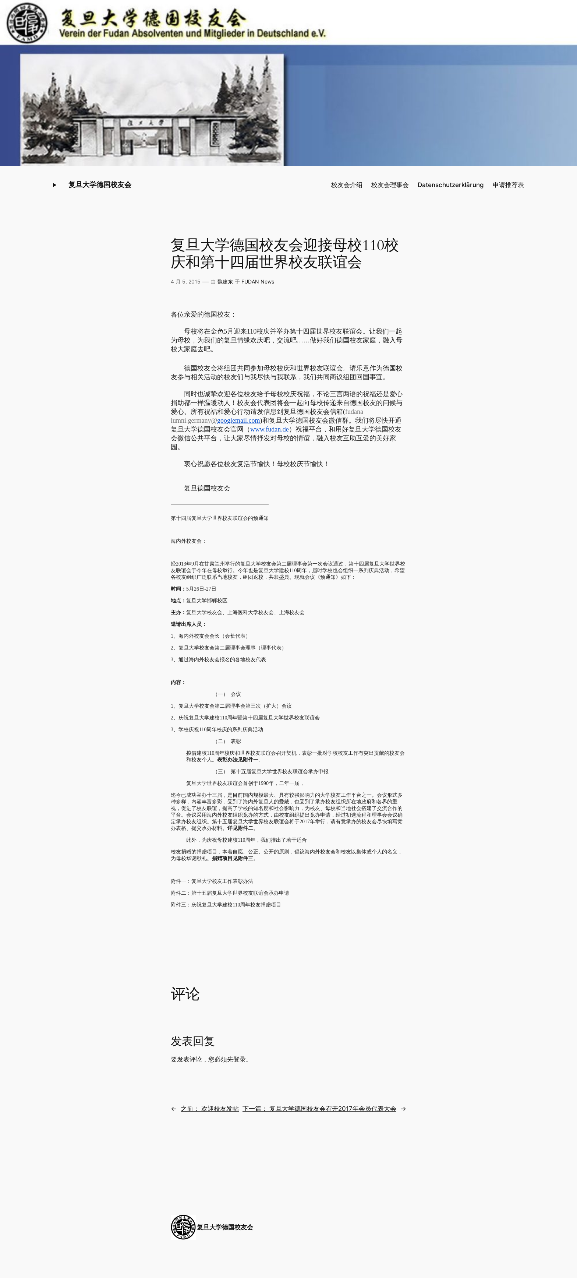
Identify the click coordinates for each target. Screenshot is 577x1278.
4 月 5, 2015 (186, 281)
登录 (239, 1059)
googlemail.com (238, 420)
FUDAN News (257, 281)
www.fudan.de (269, 429)
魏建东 (225, 281)
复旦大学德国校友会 (99, 184)
